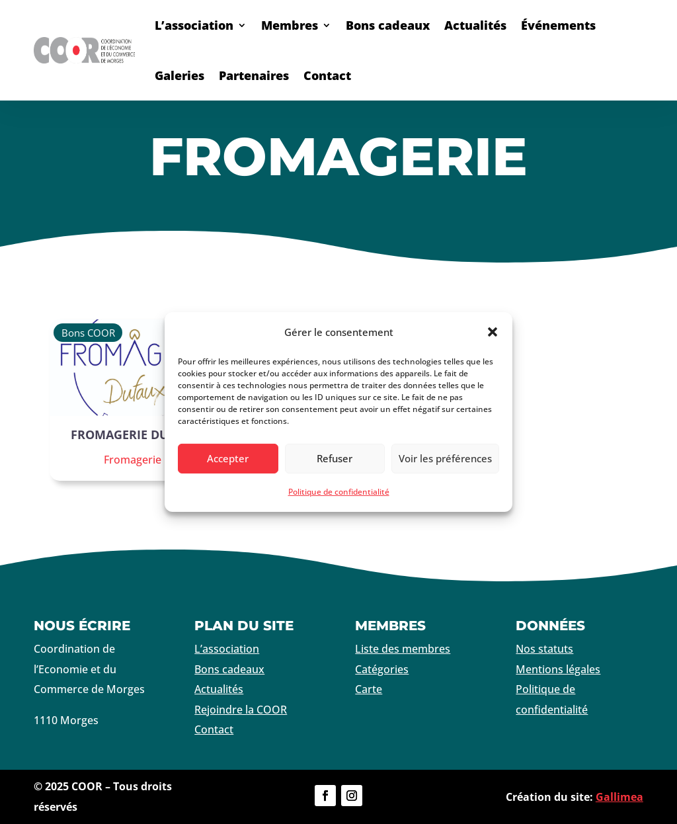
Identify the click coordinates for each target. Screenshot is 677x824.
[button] (492, 332)
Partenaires (254, 75)
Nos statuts (544, 648)
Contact (327, 75)
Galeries (179, 75)
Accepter (228, 458)
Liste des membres (402, 648)
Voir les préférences (445, 458)
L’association (194, 25)
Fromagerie (132, 459)
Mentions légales (558, 669)
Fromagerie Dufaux (135, 434)
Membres (289, 25)
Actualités (475, 25)
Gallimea (619, 797)
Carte (368, 689)
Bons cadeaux (388, 25)
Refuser (334, 458)
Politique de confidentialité (338, 491)
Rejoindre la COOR (240, 709)
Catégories (382, 669)
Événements (558, 25)
